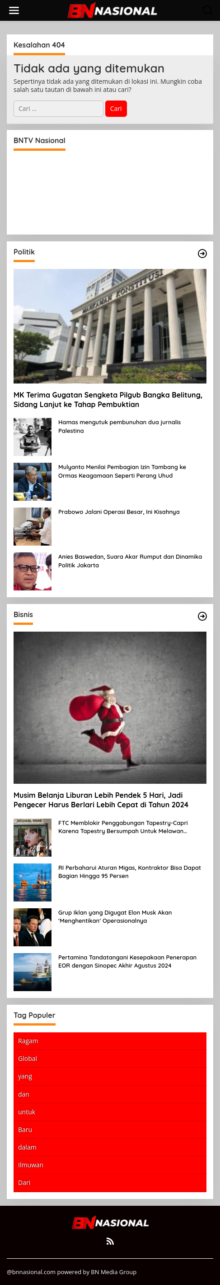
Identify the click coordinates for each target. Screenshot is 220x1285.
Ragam (28, 1040)
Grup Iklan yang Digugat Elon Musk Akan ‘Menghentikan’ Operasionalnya (115, 916)
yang (25, 1076)
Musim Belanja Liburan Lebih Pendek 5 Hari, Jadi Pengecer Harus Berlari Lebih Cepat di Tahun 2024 (101, 800)
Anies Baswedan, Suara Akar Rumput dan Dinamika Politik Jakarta (130, 560)
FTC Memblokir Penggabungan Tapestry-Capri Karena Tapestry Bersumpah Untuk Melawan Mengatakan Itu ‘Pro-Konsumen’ (123, 827)
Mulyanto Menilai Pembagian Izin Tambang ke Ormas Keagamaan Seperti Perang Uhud (122, 471)
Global (27, 1058)
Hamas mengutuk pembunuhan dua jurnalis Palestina (119, 426)
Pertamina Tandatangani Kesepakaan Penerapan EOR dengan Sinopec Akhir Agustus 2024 (127, 961)
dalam (27, 1147)
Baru (25, 1129)
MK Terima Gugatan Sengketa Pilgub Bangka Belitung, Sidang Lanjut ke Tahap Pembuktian (108, 399)
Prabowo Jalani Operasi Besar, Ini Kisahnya (119, 511)
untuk (26, 1112)
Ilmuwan (30, 1164)
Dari (24, 1182)
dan (23, 1094)
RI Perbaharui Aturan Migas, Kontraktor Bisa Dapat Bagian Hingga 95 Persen (129, 871)
